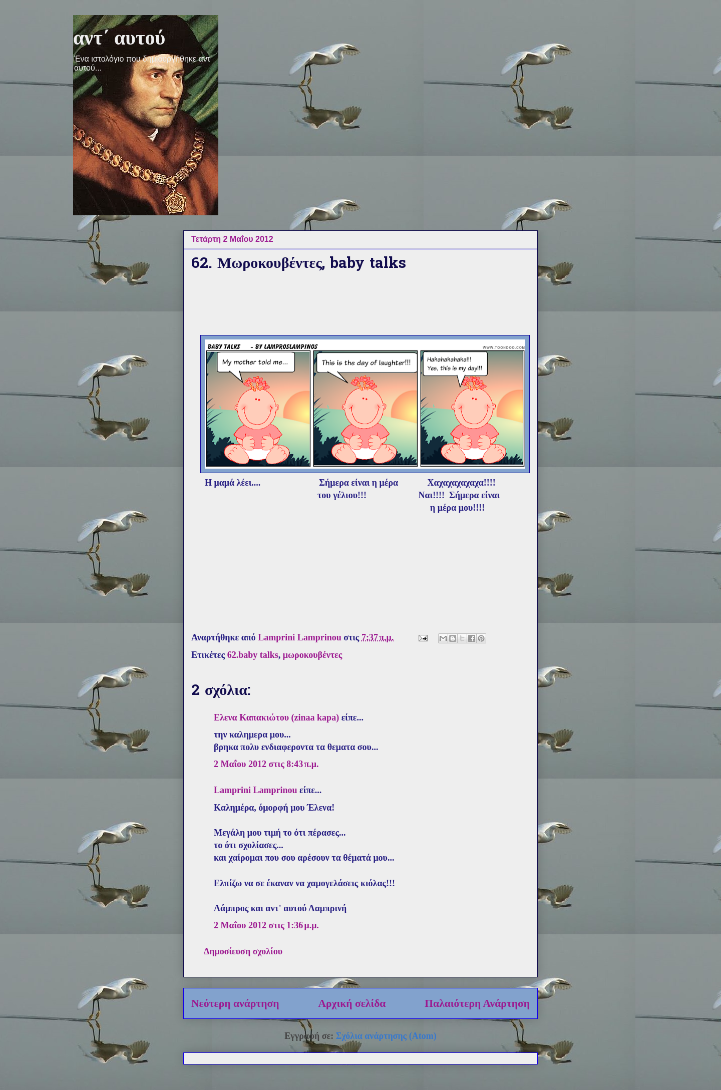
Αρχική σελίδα (352, 1003)
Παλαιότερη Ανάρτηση (477, 1003)
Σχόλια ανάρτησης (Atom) (386, 1036)
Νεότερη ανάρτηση (235, 1003)
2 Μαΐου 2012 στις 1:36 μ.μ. (266, 925)
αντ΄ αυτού (119, 38)
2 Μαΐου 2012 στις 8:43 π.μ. (266, 764)
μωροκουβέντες (312, 655)
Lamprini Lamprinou (255, 790)
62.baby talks (252, 655)
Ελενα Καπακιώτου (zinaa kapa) (276, 717)
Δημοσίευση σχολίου (243, 951)
